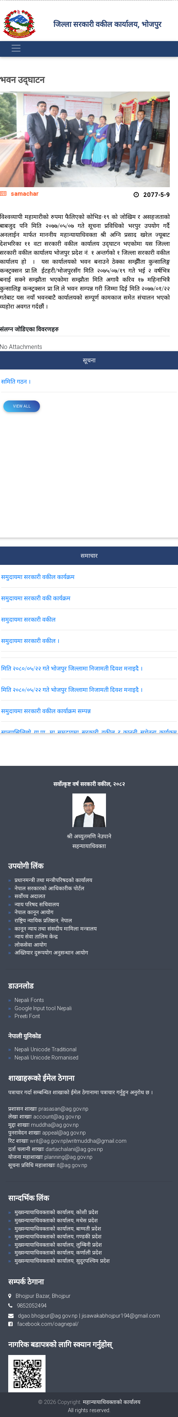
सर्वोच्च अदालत (30, 896)
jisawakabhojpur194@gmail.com (121, 1315)
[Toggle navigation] (16, 48)
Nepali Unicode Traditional (45, 1049)
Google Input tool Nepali (43, 1008)
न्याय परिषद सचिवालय (37, 904)
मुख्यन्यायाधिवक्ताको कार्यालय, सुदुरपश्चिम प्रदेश (62, 1260)
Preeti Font (27, 1016)
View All (22, 406)
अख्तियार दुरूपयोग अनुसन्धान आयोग (51, 952)
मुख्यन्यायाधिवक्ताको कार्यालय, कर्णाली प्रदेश (58, 1252)
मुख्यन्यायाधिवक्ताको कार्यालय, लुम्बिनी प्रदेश (58, 1244)
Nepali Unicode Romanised (46, 1057)
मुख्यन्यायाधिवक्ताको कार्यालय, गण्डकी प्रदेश (58, 1236)
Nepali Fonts (29, 1000)
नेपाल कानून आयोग (34, 912)
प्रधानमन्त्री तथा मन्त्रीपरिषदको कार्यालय (53, 880)
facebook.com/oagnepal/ (46, 1324)
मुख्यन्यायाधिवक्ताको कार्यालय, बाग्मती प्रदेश (58, 1228)
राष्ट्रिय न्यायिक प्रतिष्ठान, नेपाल (43, 920)
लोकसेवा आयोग (31, 944)
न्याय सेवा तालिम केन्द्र (36, 936)
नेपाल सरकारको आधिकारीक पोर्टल (49, 888)
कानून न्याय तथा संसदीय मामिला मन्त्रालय (56, 928)
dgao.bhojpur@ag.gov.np (48, 1315)
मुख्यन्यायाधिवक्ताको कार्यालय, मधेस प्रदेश (56, 1220)
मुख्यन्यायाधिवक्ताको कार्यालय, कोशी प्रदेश (56, 1212)
